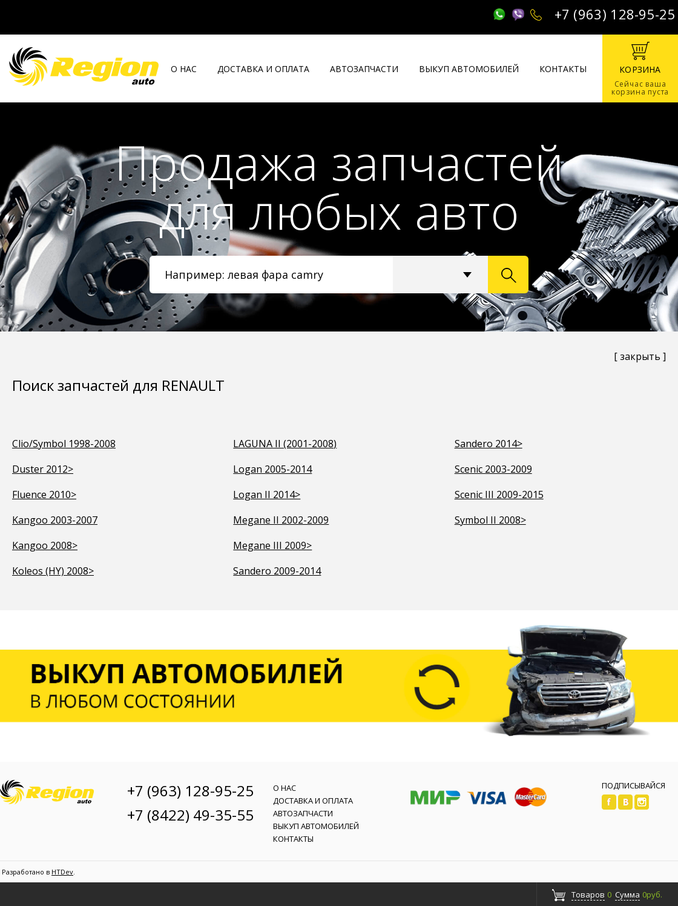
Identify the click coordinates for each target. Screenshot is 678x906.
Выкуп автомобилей (469, 69)
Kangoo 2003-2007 (54, 520)
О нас (184, 69)
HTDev (62, 871)
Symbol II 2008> (490, 520)
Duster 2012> (42, 469)
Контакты (563, 69)
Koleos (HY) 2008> (53, 571)
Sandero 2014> (488, 443)
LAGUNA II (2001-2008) (285, 443)
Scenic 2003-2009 (493, 469)
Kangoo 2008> (44, 545)
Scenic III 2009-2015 (499, 494)
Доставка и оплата (263, 69)
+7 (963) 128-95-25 (615, 14)
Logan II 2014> (266, 494)
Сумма (627, 894)
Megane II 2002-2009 (281, 520)
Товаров (588, 894)
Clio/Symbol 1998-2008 (64, 443)
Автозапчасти (364, 69)
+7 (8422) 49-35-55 (190, 815)
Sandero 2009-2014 (277, 571)
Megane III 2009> (272, 545)
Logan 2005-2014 (272, 469)
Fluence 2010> (44, 494)
